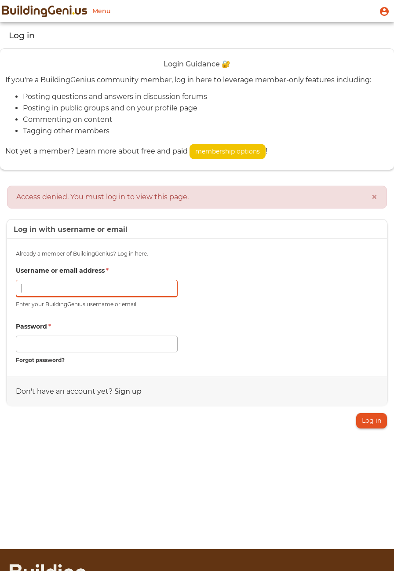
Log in (371, 421)
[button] (384, 11)
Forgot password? (40, 360)
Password (33, 326)
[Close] (374, 197)
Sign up (128, 391)
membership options (227, 151)
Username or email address (62, 271)
